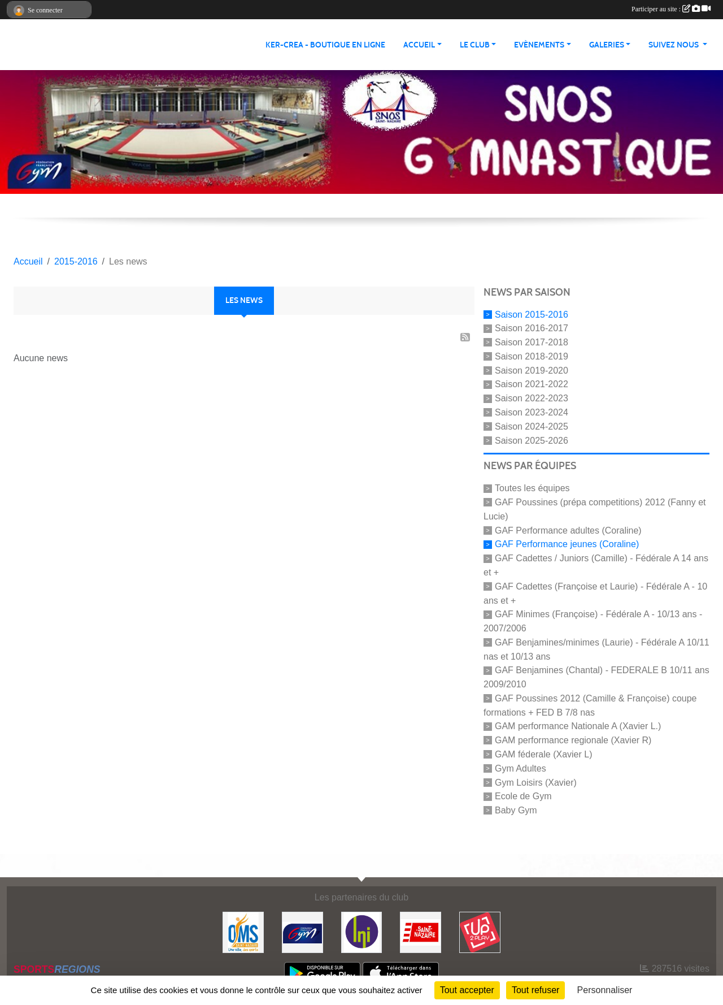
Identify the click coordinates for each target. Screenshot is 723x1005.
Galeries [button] (606, 45)
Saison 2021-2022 (531, 384)
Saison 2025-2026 (531, 440)
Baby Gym (516, 810)
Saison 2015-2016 (531, 314)
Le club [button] (475, 45)
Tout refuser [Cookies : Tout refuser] (535, 990)
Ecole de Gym (523, 796)
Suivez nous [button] (674, 45)
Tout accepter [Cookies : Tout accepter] (467, 990)
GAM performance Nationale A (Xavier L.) (578, 726)
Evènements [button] (539, 45)
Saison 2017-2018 (531, 342)
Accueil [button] (419, 45)
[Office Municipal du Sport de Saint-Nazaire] (243, 932)
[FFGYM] (302, 932)
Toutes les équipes (532, 488)
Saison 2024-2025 (531, 426)
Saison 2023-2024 (531, 412)
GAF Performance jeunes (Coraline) (567, 544)
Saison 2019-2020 (531, 370)
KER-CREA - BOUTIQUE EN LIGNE (325, 45)
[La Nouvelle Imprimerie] (361, 932)
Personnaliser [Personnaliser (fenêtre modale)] (605, 990)
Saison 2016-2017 (531, 328)
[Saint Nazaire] (420, 932)
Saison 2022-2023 (531, 398)
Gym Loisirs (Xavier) (536, 782)
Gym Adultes (520, 768)
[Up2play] (479, 932)
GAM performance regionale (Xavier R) (573, 740)
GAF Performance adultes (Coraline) (568, 530)
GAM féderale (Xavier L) (544, 754)
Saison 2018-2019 (531, 356)
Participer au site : (671, 9)
